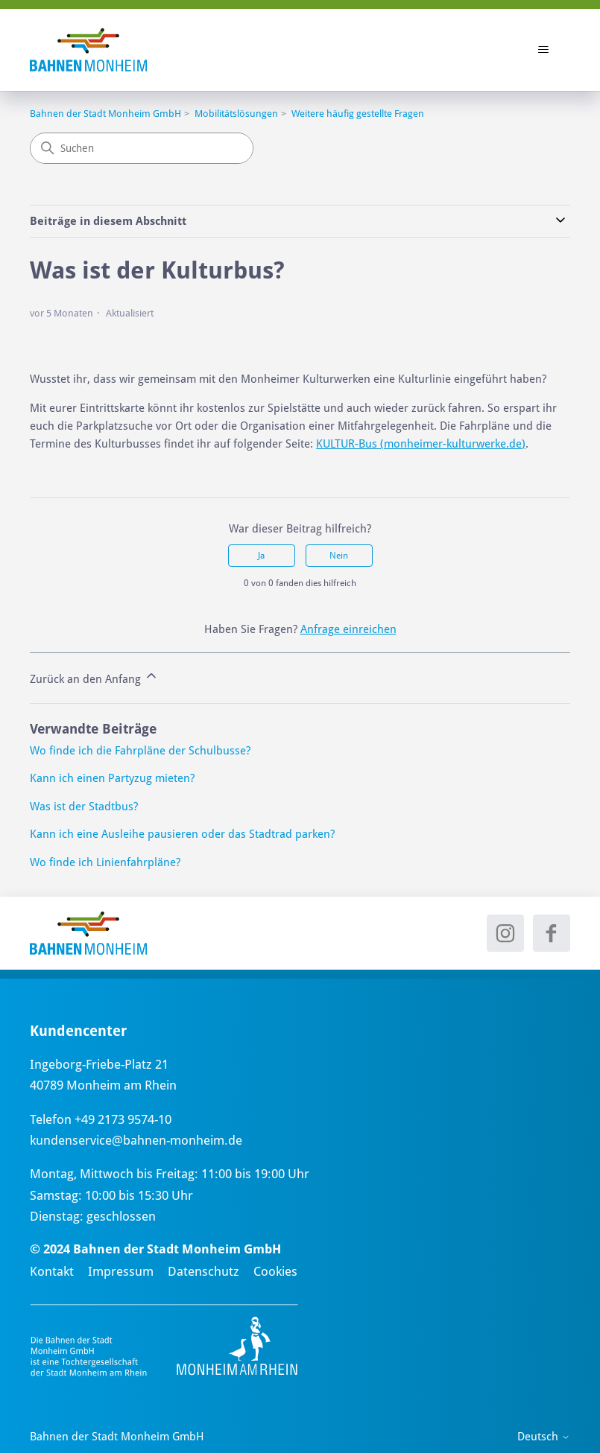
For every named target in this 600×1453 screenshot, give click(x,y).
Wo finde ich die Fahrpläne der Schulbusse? (140, 750)
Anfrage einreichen (348, 629)
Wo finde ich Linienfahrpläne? (105, 862)
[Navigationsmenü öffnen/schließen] (543, 50)
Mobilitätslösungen (236, 113)
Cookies (275, 1271)
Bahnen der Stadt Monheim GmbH (105, 113)
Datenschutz (203, 1271)
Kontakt (52, 1271)
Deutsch (543, 1437)
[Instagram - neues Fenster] (505, 933)
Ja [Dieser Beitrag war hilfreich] (261, 555)
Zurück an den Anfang (94, 677)
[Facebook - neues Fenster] (551, 933)
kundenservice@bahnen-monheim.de (136, 1140)
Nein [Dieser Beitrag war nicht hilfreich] (338, 555)
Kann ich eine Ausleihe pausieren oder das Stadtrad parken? (182, 834)
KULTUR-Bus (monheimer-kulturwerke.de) (420, 444)
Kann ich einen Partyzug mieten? (112, 778)
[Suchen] (142, 148)
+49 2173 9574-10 (123, 1119)
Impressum (121, 1271)
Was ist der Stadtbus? (84, 806)
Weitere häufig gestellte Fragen (357, 113)
